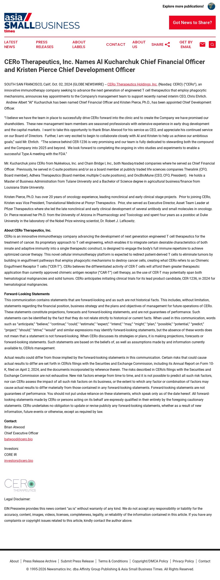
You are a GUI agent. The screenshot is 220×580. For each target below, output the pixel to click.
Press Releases (44, 44)
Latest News (11, 44)
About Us (139, 44)
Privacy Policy (183, 561)
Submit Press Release (77, 561)
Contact (115, 44)
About (14, 561)
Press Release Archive (39, 561)
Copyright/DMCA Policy (150, 561)
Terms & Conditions (113, 561)
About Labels (79, 44)
